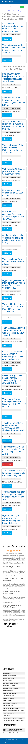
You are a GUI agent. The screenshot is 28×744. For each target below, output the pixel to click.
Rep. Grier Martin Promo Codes (10, 688)
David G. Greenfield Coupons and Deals (12, 294)
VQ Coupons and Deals (8, 135)
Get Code (7, 464)
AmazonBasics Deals (8, 705)
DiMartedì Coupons (8, 690)
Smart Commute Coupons (9, 693)
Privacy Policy (7, 741)
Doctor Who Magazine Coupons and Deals (12, 413)
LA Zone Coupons (7, 680)
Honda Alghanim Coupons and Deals (11, 180)
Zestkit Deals (6, 715)
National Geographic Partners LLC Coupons (13, 710)
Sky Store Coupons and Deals (9, 249)
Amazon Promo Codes (8, 698)
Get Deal (7, 39)
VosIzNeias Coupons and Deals (9, 225)
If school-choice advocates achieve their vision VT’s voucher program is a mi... (12, 730)
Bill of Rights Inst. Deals (9, 685)
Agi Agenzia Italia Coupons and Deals (11, 111)
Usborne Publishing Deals (9, 675)
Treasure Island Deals (8, 695)
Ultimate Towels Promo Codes (10, 708)
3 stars (14, 550)
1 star (8, 550)
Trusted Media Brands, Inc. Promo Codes (13, 718)
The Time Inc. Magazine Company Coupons (13, 720)
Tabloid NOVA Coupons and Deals (10, 87)
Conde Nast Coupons (8, 713)
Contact (22, 739)
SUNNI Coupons (7, 673)
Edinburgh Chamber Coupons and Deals (12, 481)
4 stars (16, 550)
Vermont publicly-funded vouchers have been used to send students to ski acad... (13, 733)
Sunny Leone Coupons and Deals (10, 436)
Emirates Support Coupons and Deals (11, 505)
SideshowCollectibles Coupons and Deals (12, 318)
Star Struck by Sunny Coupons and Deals (12, 389)
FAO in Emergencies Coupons (10, 683)
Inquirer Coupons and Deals (9, 270)
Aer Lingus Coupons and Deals (9, 529)
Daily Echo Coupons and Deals (9, 201)
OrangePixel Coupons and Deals (10, 365)
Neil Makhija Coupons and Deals (10, 159)
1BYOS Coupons (7, 700)
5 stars (19, 550)
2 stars (11, 550)
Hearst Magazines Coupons (10, 703)
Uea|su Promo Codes (8, 678)
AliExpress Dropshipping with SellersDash (11, 741)
